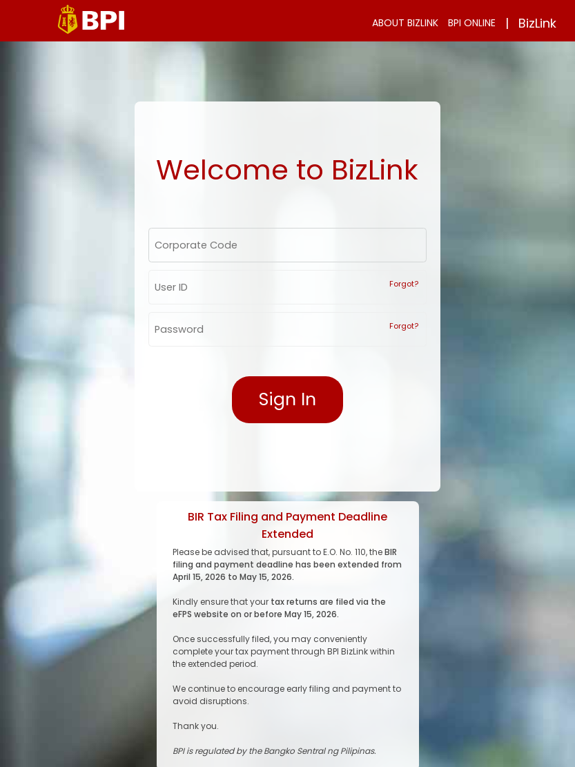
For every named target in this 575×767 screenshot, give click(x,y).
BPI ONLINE (472, 23)
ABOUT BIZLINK (405, 23)
